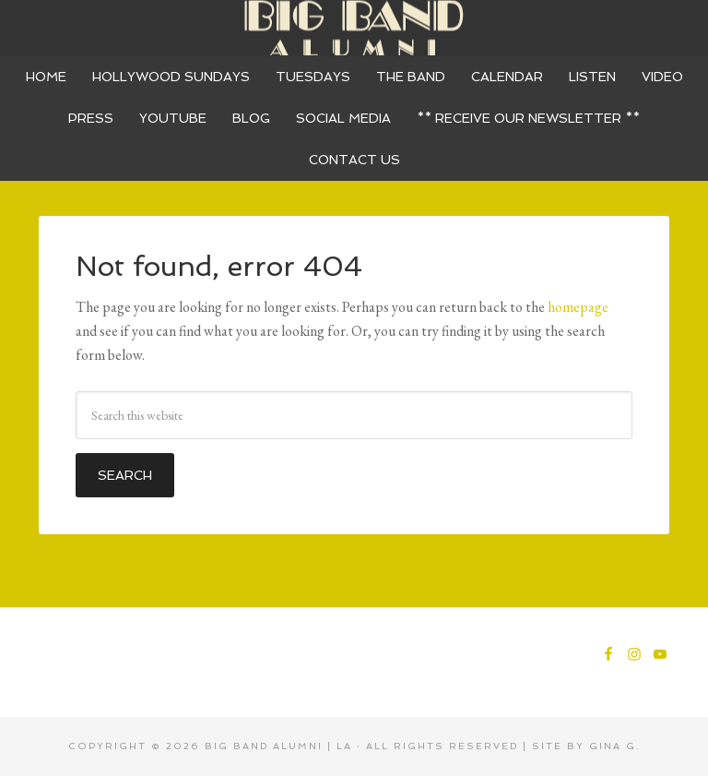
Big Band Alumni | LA (278, 746)
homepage (578, 306)
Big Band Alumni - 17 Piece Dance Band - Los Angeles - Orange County (354, 27)
